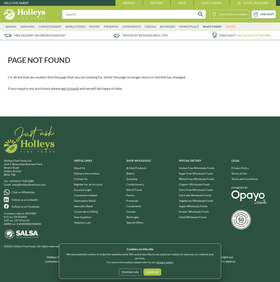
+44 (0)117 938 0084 (21, 181)
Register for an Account (88, 184)
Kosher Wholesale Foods (194, 211)
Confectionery (49, 26)
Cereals (150, 26)
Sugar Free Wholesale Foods (196, 173)
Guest (24, 3)
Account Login (82, 189)
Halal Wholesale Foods (192, 217)
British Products (136, 168)
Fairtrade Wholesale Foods (195, 195)
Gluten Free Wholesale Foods (196, 168)
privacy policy (164, 262)
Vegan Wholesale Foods (193, 206)
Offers (231, 26)
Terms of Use (239, 173)
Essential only (130, 272)
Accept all (152, 272)
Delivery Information (86, 173)
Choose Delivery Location (233, 14)
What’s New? (212, 26)
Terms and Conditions (244, 179)
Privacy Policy (240, 168)
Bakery (11, 26)
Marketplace (189, 26)
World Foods (75, 26)
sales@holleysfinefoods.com (29, 184)
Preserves (111, 26)
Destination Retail (85, 200)
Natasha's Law (82, 222)
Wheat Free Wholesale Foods (196, 179)
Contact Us (80, 179)
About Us (79, 168)
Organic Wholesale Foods (194, 184)
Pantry (94, 26)
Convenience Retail (85, 195)
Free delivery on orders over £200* (40, 35)
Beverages (167, 26)
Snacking (27, 26)
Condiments (131, 26)
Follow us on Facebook (25, 206)
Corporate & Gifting (86, 211)
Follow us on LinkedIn (25, 199)
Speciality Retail (83, 206)
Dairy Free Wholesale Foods (196, 189)
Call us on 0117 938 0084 (253, 35)
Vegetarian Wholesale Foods (196, 200)
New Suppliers (82, 217)
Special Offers (134, 222)
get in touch (70, 88)
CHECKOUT (267, 14)
